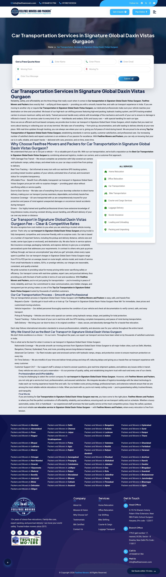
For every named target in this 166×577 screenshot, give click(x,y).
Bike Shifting (102, 520)
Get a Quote (120, 11)
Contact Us (77, 529)
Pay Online (141, 12)
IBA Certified (77, 524)
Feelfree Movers (82, 572)
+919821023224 (67, 3)
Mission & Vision (79, 510)
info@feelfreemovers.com (23, 3)
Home (50, 47)
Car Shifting (102, 515)
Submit (128, 79)
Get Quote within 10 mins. (144, 571)
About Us (76, 505)
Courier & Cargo (104, 524)
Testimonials (78, 520)
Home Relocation (105, 505)
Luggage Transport (105, 529)
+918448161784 (47, 3)
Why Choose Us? (79, 515)
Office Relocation (104, 510)
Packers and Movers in (24, 425)
